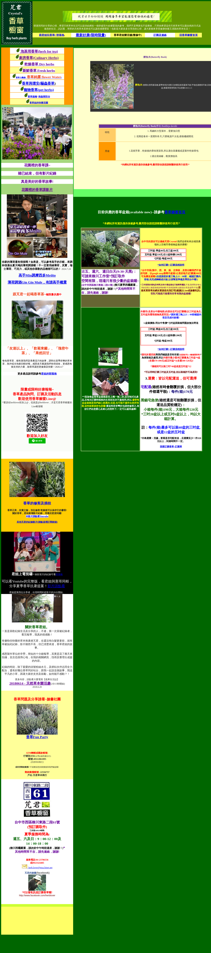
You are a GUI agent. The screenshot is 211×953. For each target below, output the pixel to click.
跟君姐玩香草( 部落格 (51, 35)
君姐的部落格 (49, 373)
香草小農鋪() (39, 77)
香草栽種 (32, 96)
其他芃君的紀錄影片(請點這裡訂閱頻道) (37, 522)
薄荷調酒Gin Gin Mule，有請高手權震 (37, 282)
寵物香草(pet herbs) (39, 90)
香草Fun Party (37, 737)
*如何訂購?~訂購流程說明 (171, 265)
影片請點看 (56, 586)
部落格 (59, 574)
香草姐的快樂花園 (38, 102)
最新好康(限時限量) (91, 35)
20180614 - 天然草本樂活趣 (30, 683)
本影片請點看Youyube (37, 516)
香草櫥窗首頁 (174, 212)
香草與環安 (30, 83)
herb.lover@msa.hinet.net (37, 867)
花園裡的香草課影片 (37, 190)
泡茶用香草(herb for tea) (39, 51)
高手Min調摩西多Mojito (37, 275)
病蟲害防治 (44, 96)
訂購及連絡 (160, 35)
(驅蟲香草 (47, 83)
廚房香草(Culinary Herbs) (39, 58)
